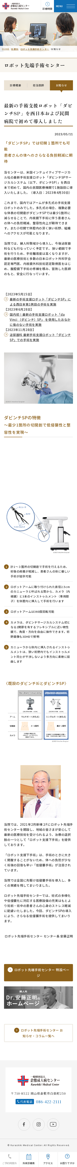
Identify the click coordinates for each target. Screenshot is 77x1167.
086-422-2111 (49, 1101)
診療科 (14, 49)
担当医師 (38, 85)
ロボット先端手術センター (35, 49)
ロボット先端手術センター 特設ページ (39, 972)
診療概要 (15, 85)
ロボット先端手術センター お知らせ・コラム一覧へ (38, 1033)
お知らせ (61, 85)
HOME (5, 49)
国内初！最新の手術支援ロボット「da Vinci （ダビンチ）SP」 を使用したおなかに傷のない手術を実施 (40, 319)
